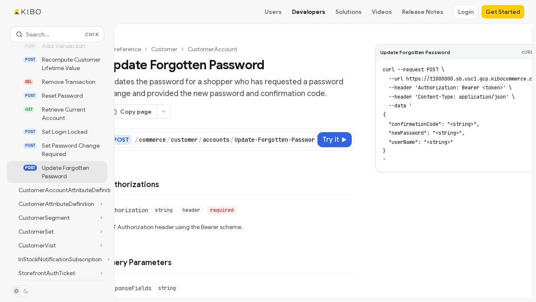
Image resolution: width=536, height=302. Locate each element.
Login (466, 12)
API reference (123, 49)
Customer (164, 49)
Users (273, 12)
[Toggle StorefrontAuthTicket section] (57, 273)
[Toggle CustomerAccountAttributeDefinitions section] (57, 190)
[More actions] (164, 111)
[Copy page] (131, 111)
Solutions (348, 12)
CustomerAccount (212, 49)
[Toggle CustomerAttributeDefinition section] (57, 204)
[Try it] (334, 139)
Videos (382, 12)
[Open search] (57, 34)
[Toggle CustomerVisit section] (57, 245)
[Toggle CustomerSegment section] (57, 217)
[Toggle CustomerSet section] (57, 231)
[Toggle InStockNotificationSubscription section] (57, 259)
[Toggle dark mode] (21, 291)
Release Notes (422, 12)
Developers (308, 12)
